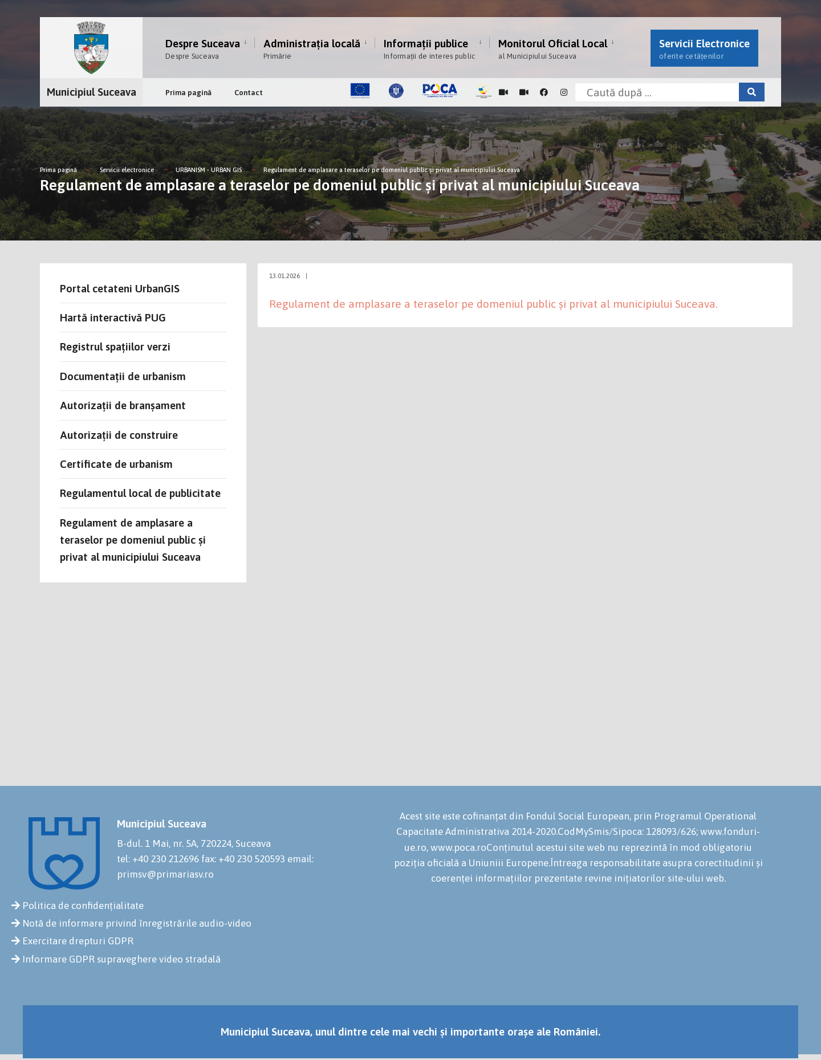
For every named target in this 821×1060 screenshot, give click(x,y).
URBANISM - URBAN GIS (209, 169)
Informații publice (429, 48)
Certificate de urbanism (116, 464)
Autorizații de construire (119, 435)
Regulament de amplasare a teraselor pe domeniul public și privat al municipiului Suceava (391, 169)
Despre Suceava (202, 48)
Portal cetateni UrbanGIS (120, 288)
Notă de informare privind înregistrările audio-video (136, 923)
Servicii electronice (127, 169)
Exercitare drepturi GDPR (77, 941)
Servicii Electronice (704, 48)
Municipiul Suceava (91, 91)
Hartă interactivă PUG (113, 317)
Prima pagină (188, 92)
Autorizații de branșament (123, 405)
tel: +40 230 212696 (158, 859)
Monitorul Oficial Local (552, 48)
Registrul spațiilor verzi (115, 346)
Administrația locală (311, 48)
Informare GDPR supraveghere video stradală (121, 959)
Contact (248, 92)
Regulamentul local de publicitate (140, 493)
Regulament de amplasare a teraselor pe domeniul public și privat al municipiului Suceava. (493, 303)
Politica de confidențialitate (83, 905)
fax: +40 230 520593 (243, 859)
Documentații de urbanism (123, 376)
